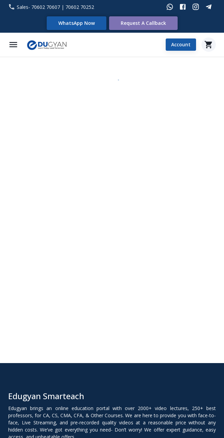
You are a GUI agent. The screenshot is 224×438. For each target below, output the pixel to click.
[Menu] (13, 45)
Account (181, 44)
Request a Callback (143, 23)
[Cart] (208, 44)
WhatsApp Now (76, 23)
